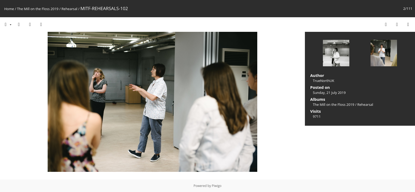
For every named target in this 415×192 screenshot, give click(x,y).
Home (9, 8)
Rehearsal (69, 8)
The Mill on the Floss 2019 (37, 8)
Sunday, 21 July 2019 (329, 92)
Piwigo (216, 186)
